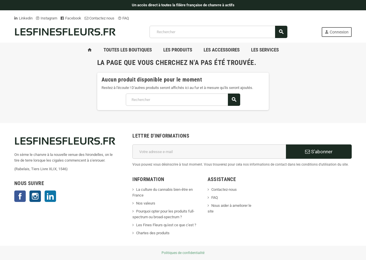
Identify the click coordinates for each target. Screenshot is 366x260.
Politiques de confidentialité (183, 253)
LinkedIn (50, 196)
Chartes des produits (153, 233)
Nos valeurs (145, 203)
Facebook (71, 18)
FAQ (123, 18)
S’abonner (319, 151)
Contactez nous (99, 18)
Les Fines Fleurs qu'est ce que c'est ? (166, 225)
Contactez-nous (224, 189)
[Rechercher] (218, 32)
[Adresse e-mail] (209, 151)
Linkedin (23, 18)
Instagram (46, 18)
